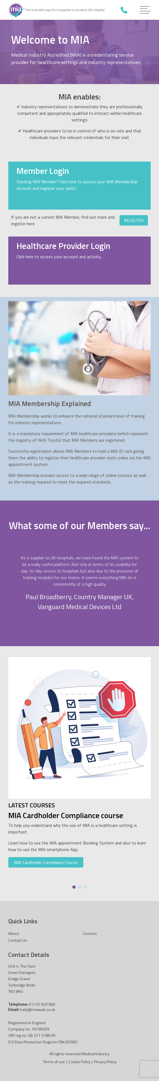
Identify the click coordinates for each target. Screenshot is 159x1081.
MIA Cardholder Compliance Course (46, 862)
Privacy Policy (105, 1062)
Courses (90, 933)
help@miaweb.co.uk (37, 1010)
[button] (74, 887)
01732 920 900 (124, 10)
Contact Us (17, 940)
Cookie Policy (79, 1062)
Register (134, 220)
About (13, 933)
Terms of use (54, 1062)
